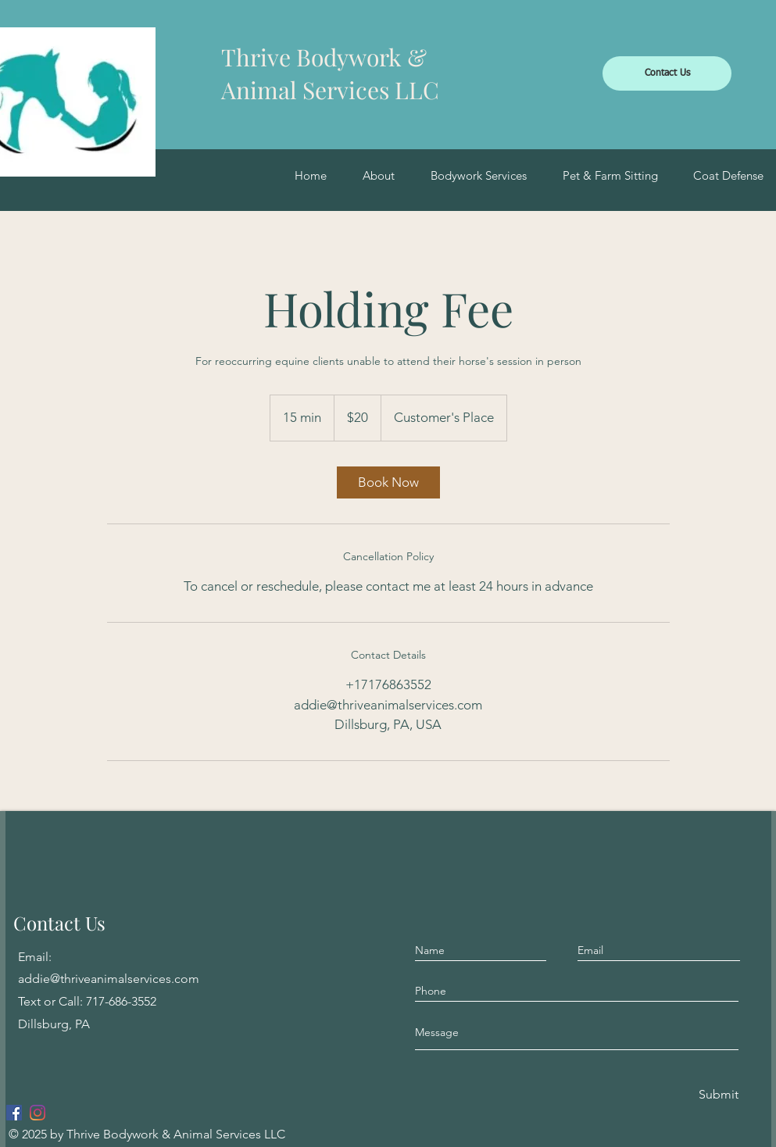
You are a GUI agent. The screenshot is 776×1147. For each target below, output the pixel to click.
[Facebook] (14, 1112)
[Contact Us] (667, 73)
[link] (388, 482)
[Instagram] (37, 1112)
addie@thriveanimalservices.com (108, 978)
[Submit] (717, 1095)
